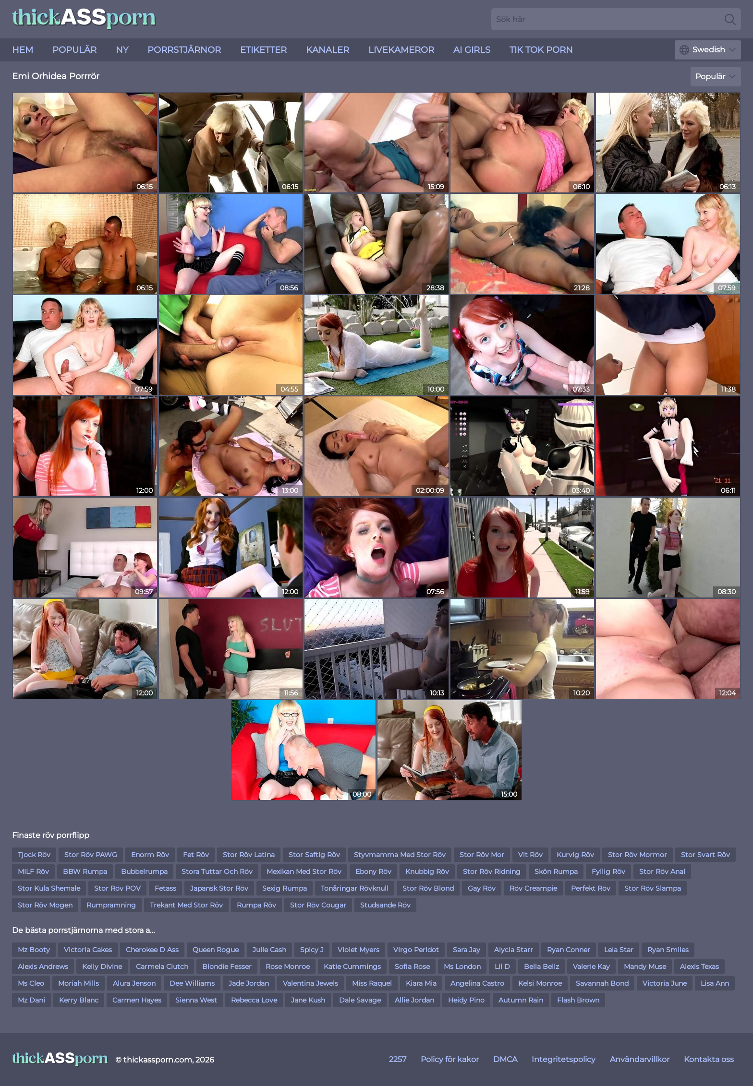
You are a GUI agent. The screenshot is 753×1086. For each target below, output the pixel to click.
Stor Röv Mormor (637, 854)
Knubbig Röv (427, 871)
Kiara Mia (421, 983)
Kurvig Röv (575, 854)
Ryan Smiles (668, 949)
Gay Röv (482, 888)
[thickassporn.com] (60, 1059)
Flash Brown (578, 1000)
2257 (397, 1059)
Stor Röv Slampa (652, 888)
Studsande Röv (385, 905)
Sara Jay (466, 949)
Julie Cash (269, 949)
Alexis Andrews (43, 966)
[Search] (730, 19)
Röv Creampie (533, 888)
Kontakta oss (709, 1059)
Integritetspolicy (563, 1059)
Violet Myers (358, 949)
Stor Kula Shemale (49, 888)
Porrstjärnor (184, 50)
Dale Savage (360, 1000)
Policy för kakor (450, 1059)
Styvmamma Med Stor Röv (400, 854)
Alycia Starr (513, 949)
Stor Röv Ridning (492, 871)
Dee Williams (192, 983)
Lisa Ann (715, 983)
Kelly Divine (102, 966)
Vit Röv (530, 854)
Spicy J (312, 949)
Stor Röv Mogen (45, 905)
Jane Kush (308, 1000)
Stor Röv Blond (428, 888)
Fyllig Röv (608, 871)
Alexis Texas (699, 966)
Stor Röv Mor (482, 854)
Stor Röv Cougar (318, 905)
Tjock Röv (34, 854)
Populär (74, 50)
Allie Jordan (414, 1000)
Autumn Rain (520, 1000)
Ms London (462, 966)
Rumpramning (111, 905)
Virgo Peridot (416, 949)
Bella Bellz (541, 966)
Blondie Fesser (227, 966)
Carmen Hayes (136, 1000)
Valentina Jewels (310, 983)
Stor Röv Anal (662, 871)
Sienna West (196, 1000)
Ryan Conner (568, 949)
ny (122, 50)
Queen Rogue (216, 949)
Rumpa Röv (256, 905)
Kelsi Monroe (540, 983)
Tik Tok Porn (541, 50)
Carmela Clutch (162, 966)
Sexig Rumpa (284, 888)
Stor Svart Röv (705, 854)
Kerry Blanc (78, 1000)
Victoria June (665, 983)
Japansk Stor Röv (219, 888)
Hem (22, 50)
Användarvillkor (639, 1059)
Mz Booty (34, 949)
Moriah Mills (78, 983)
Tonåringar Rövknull (355, 888)
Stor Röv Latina (249, 854)
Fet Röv (196, 854)
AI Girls (471, 50)
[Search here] (616, 19)
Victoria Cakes (88, 949)
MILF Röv (33, 871)
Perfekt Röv (590, 888)
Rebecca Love (254, 1000)
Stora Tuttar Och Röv (217, 871)
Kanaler (327, 50)
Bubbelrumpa (144, 871)
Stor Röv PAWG (90, 854)
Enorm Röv (150, 854)
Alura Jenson (134, 983)
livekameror (401, 50)
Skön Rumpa (556, 871)
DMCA (505, 1059)
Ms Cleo (31, 983)
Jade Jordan (249, 983)
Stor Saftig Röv (314, 854)
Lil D (502, 966)
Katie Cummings (352, 966)
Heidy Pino (466, 1000)
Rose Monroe (288, 966)
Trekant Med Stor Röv (186, 905)
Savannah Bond (602, 983)
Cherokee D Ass (152, 949)
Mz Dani (31, 1000)
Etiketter (263, 50)
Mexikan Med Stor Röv (304, 871)
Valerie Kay (591, 966)
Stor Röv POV (117, 888)
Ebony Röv (373, 871)
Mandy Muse (645, 966)
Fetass (165, 888)
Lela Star (618, 949)
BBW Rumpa (85, 871)
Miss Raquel (372, 983)
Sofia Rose (412, 966)
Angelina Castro (477, 983)
